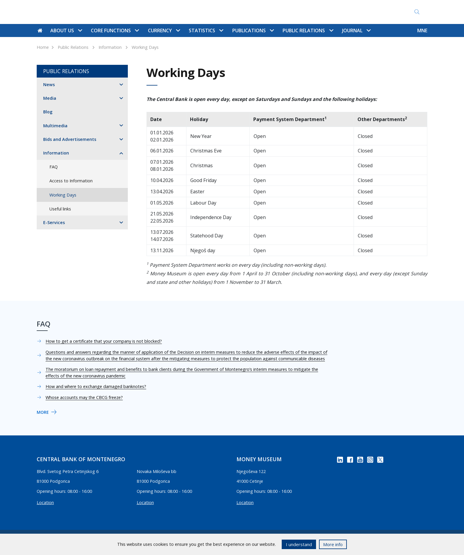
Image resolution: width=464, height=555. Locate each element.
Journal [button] (356, 30)
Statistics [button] (206, 30)
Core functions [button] (115, 30)
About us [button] (66, 30)
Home (43, 47)
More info (333, 544)
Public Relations (73, 47)
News (49, 84)
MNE (422, 30)
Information (110, 47)
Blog (47, 112)
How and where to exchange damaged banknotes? (96, 386)
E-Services (54, 222)
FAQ (272, 12)
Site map (250, 12)
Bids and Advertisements (69, 139)
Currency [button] (164, 30)
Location (45, 502)
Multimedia (55, 125)
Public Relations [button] (308, 30)
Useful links (60, 209)
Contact (225, 12)
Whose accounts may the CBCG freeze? (84, 397)
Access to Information (307, 12)
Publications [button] (253, 30)
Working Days (145, 47)
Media (49, 98)
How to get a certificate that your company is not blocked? (104, 341)
